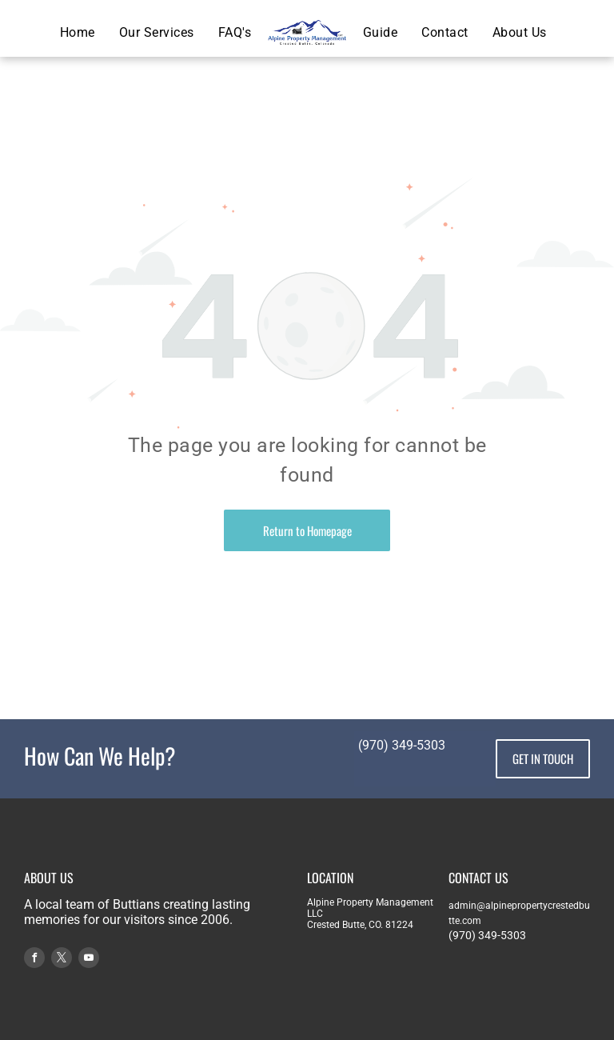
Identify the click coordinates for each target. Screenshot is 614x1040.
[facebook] (34, 959)
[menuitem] (77, 32)
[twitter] (61, 959)
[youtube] (88, 959)
